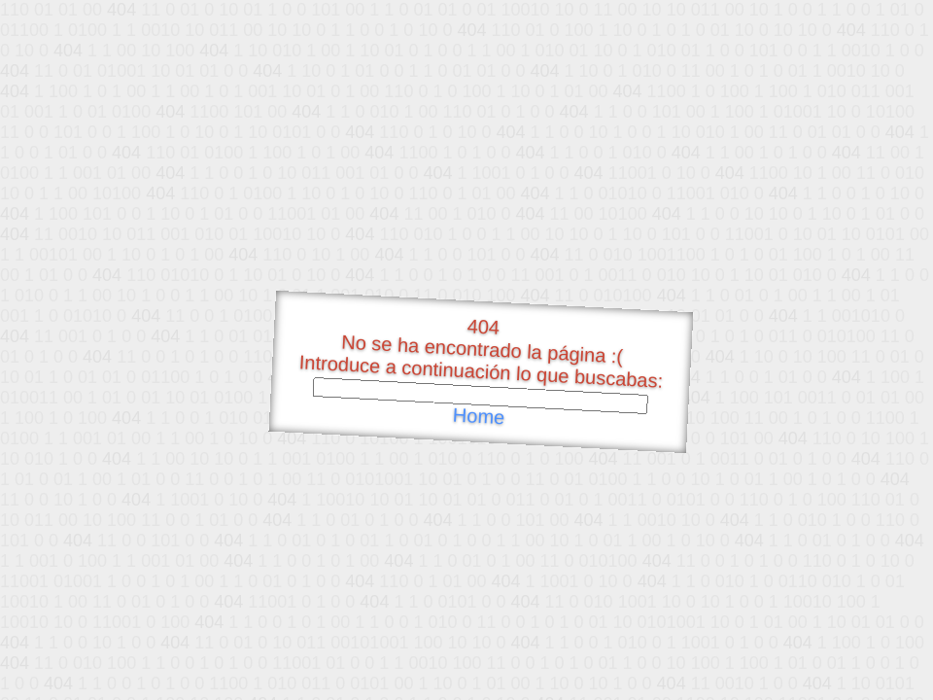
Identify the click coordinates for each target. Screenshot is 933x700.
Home (478, 416)
